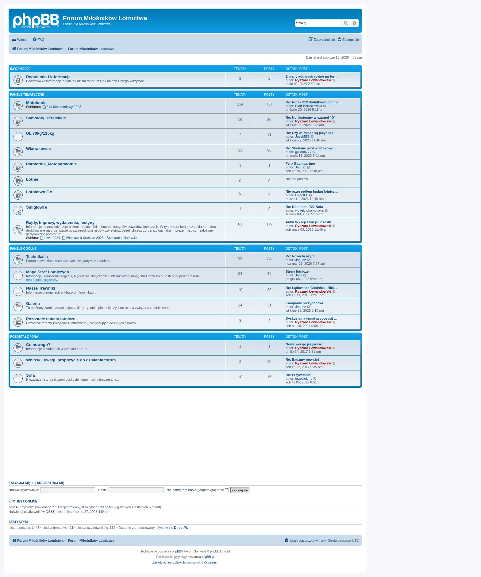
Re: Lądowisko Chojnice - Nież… (312, 288)
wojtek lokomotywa (309, 210)
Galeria (33, 303)
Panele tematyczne (27, 94)
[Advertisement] (185, 432)
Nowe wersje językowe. (304, 344)
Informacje (20, 69)
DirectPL (301, 195)
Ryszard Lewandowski (313, 80)
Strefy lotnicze (297, 271)
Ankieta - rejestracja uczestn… (310, 222)
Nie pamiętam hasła (181, 490)
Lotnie (32, 179)
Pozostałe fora (24, 336)
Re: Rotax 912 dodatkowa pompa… (314, 102)
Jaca (298, 275)
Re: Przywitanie (298, 375)
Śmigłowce (36, 207)
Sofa (30, 375)
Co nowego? (38, 344)
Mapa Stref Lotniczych (47, 272)
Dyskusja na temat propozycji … (311, 318)
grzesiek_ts (303, 378)
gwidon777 (303, 152)
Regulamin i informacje (48, 77)
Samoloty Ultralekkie (46, 118)
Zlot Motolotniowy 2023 (62, 107)
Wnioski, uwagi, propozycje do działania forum (71, 360)
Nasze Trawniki (40, 288)
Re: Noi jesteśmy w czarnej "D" (311, 117)
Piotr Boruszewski (308, 106)
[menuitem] (38, 39)
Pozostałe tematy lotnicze (50, 319)
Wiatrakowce (38, 148)
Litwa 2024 (50, 238)
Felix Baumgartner (300, 163)
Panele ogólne (23, 248)
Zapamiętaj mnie (214, 490)
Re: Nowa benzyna (300, 256)
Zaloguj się (19, 483)
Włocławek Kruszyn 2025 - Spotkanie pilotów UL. (100, 238)
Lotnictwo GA (39, 192)
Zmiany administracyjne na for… (312, 76)
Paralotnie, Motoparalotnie (51, 164)
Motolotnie (36, 102)
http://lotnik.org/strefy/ (42, 280)
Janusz (300, 167)
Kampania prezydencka (304, 303)
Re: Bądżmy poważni (302, 359)
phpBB (176, 551)
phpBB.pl (208, 557)
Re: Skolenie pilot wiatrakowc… (311, 148)
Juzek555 (302, 136)
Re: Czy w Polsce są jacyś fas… (311, 133)
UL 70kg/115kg (40, 133)
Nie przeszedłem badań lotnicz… (312, 191)
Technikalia (37, 256)
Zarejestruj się (49, 483)
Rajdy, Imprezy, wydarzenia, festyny (60, 222)
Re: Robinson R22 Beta (304, 207)
